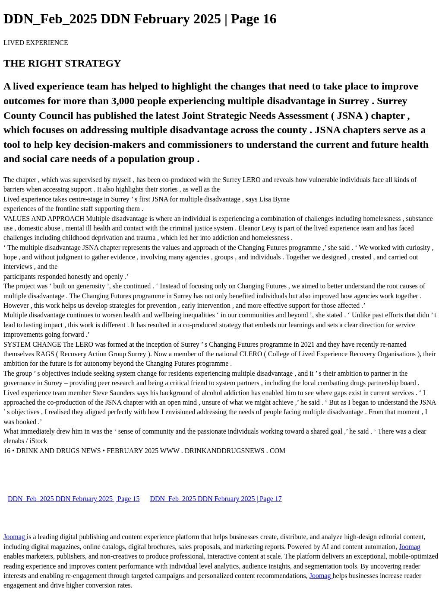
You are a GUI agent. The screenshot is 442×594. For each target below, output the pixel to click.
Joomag (15, 536)
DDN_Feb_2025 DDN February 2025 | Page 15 (73, 498)
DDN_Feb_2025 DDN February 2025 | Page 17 (215, 498)
